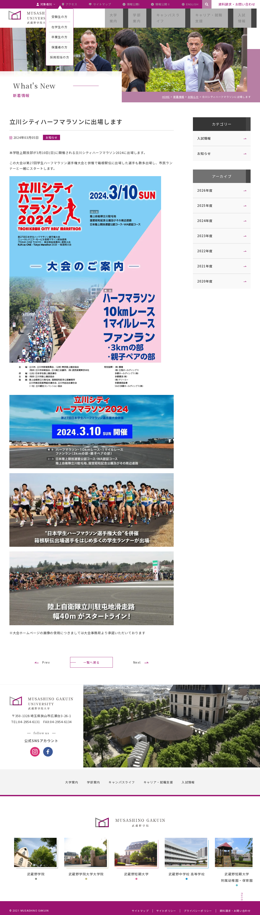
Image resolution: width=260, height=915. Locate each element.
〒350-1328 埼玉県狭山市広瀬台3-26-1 (45, 711)
